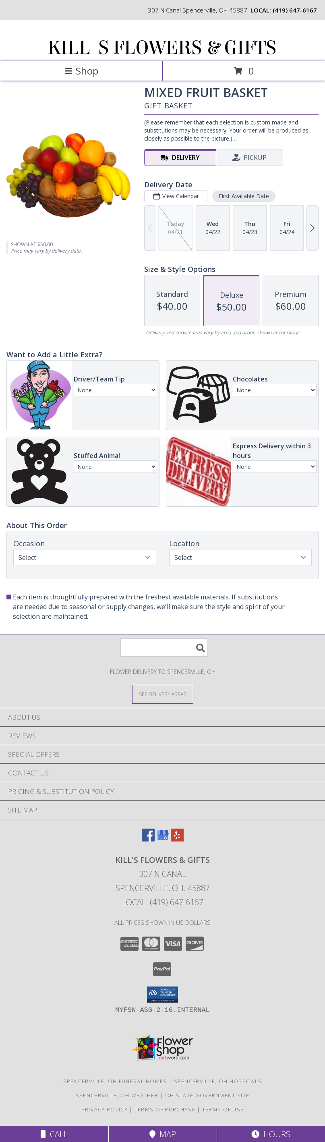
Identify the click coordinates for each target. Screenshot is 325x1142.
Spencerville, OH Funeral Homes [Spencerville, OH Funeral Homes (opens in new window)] (115, 1081)
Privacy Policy (104, 1109)
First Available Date (244, 196)
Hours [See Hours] (270, 1134)
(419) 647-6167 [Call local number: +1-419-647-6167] (295, 10)
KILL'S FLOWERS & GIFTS (162, 48)
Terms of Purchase (165, 1109)
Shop (81, 70)
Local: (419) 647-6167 (162, 902)
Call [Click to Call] (54, 1134)
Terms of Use (223, 1109)
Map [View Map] (162, 1134)
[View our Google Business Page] (162, 839)
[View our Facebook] (148, 839)
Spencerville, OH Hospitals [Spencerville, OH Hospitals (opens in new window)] (218, 1081)
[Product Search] (163, 647)
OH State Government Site (207, 1095)
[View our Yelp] (177, 839)
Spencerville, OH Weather (117, 1095)
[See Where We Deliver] (162, 694)
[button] (162, 995)
